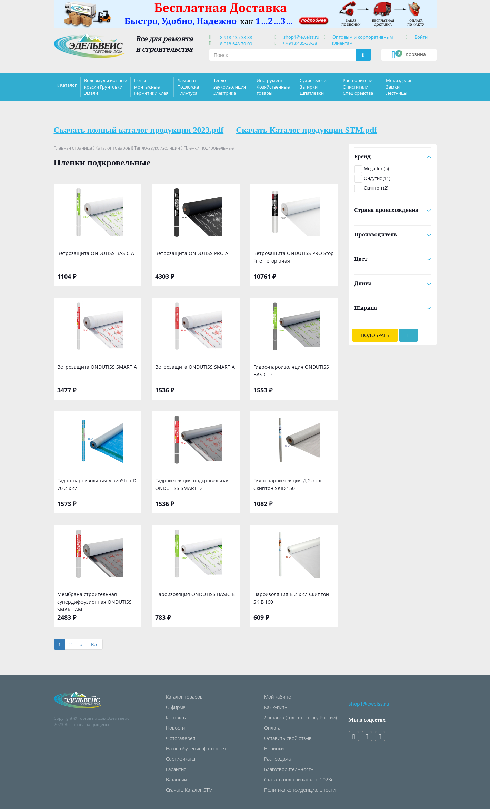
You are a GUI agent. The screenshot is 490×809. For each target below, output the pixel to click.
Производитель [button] (392, 234)
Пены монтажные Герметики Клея (151, 86)
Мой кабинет (278, 697)
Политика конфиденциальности (300, 790)
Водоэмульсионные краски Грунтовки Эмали (105, 86)
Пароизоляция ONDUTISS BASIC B (195, 594)
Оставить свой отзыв (288, 738)
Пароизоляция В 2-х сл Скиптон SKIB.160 (291, 598)
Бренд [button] (392, 156)
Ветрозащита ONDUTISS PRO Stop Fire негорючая (293, 257)
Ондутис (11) (377, 178)
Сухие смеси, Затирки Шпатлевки (313, 86)
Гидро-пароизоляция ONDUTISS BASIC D (291, 370)
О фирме (176, 707)
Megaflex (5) (376, 168)
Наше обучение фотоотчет (196, 748)
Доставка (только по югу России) (300, 717)
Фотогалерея (180, 738)
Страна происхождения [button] (392, 209)
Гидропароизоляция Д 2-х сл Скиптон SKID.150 (287, 484)
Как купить (275, 707)
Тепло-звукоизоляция (157, 148)
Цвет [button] (392, 258)
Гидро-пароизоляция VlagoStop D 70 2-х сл (96, 484)
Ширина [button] (392, 307)
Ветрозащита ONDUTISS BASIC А (95, 253)
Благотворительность (288, 769)
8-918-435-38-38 (235, 37)
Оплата (272, 728)
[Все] (95, 644)
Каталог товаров (113, 148)
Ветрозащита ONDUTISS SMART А (97, 366)
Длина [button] (392, 283)
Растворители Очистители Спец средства (358, 86)
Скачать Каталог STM (189, 790)
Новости (175, 728)
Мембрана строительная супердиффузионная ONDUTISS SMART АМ (94, 601)
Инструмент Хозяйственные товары (273, 86)
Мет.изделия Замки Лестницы (399, 86)
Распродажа (277, 759)
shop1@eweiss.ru (301, 37)
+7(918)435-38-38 (299, 43)
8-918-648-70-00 (235, 44)
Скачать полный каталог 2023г (298, 779)
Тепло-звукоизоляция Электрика (229, 86)
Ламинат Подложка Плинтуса (188, 86)
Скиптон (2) (376, 188)
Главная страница (73, 148)
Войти (421, 37)
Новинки (274, 748)
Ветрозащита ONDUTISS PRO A (191, 253)
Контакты (176, 717)
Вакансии (176, 779)
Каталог (68, 85)
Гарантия (176, 769)
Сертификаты (180, 759)
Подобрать (375, 335)
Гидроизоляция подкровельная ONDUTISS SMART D (192, 484)
